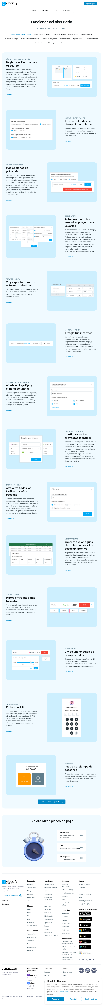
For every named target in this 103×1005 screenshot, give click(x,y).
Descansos (72, 44)
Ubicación (47, 915)
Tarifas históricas (72, 39)
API (28, 903)
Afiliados (64, 977)
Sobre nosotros (67, 974)
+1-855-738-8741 (84, 906)
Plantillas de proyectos (56, 39)
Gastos (46, 931)
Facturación (48, 934)
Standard (45, 10)
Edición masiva (74, 35)
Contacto (82, 889)
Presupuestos (32, 949)
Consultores (66, 929)
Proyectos (47, 908)
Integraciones (31, 893)
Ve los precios (32, 927)
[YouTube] (90, 961)
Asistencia (30, 942)
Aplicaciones (31, 889)
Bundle (46, 977)
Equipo (46, 928)
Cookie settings (91, 999)
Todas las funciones (51, 937)
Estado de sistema (85, 896)
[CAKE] (10, 972)
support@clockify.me (86, 903)
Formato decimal (87, 35)
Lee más (9, 96)
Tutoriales (65, 898)
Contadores (65, 932)
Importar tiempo (86, 39)
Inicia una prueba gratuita (51, 804)
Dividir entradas (47, 44)
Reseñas (30, 896)
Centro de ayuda (84, 886)
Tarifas (46, 905)
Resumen (30, 886)
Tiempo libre (48, 921)
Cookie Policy (64, 992)
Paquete (47, 974)
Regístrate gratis (88, 4)
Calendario (48, 896)
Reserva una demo (13, 897)
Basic (34, 10)
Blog (63, 901)
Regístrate (5, 906)
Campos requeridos (59, 35)
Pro (56, 10)
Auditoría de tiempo (18, 39)
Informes (30, 946)
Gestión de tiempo (68, 895)
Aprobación (48, 925)
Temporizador (49, 886)
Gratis (29, 911)
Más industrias (67, 935)
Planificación (31, 939)
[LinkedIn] (83, 961)
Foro (80, 899)
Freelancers (66, 915)
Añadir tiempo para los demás (20, 35)
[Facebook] (80, 961)
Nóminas (30, 952)
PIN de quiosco (60, 44)
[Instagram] (93, 961)
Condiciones (39, 999)
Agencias (65, 919)
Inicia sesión (6, 903)
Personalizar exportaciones (37, 39)
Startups (64, 922)
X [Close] (98, 981)
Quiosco (47, 893)
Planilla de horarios (50, 889)
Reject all (73, 999)
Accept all (56, 999)
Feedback (82, 893)
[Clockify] (10, 887)
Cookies (30, 999)
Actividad (47, 911)
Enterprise (66, 10)
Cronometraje (31, 936)
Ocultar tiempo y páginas (41, 35)
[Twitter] (86, 961)
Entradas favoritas (33, 44)
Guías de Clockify (67, 891)
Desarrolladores (67, 925)
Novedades (31, 899)
